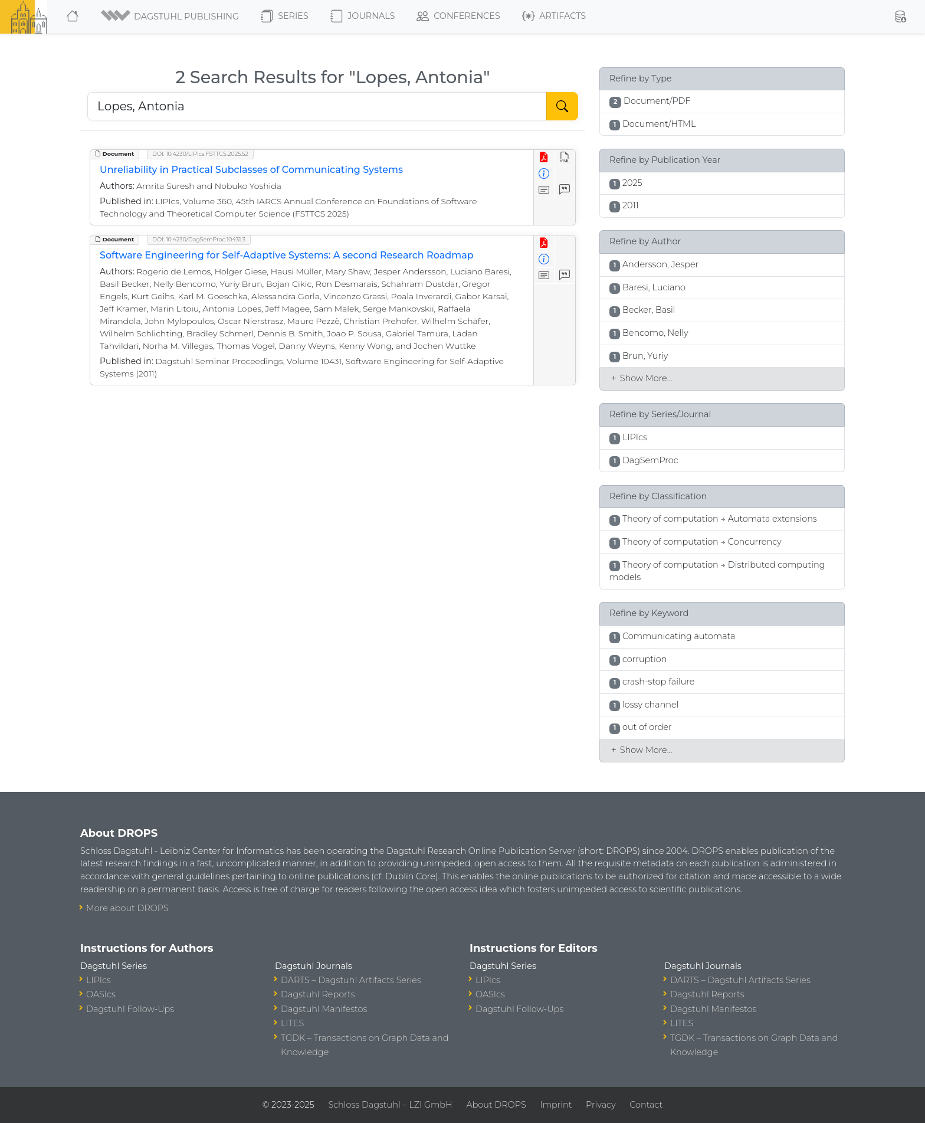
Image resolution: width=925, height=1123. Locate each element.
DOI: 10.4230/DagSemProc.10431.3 (198, 239)
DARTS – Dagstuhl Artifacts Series (351, 980)
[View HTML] (565, 158)
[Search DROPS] (317, 106)
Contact (645, 1104)
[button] (170, 16)
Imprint (556, 1104)
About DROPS (496, 1104)
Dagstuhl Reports (318, 994)
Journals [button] (362, 16)
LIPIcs (98, 980)
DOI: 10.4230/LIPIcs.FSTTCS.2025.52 (200, 153)
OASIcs (101, 994)
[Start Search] (562, 106)
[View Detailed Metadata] (544, 174)
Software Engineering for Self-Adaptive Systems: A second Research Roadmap (287, 255)
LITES (292, 1023)
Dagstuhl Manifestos (324, 1009)
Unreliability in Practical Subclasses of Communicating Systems (251, 169)
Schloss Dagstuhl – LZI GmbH (390, 1104)
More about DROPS (127, 908)
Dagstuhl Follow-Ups (130, 1009)
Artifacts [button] (554, 16)
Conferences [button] (458, 16)
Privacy (600, 1104)
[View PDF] (544, 158)
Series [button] (285, 16)
